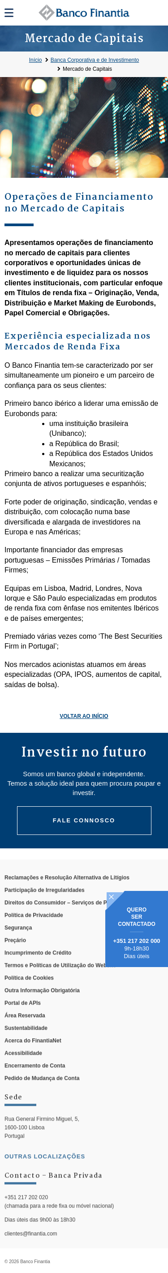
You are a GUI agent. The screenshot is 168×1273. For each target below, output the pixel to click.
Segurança (18, 941)
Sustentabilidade (25, 1041)
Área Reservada (24, 1029)
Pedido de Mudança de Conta (41, 1091)
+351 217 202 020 (26, 1211)
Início (35, 60)
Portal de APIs (22, 1016)
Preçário (15, 953)
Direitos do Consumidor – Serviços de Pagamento (68, 916)
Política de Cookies (29, 991)
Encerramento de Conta (34, 1079)
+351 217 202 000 (136, 941)
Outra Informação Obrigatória (42, 1004)
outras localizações (44, 1170)
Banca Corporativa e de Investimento (95, 60)
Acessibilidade (23, 1066)
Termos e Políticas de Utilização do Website (60, 979)
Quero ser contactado (136, 917)
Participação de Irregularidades (44, 903)
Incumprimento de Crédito (37, 966)
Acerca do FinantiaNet (32, 1054)
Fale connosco (84, 820)
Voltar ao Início (84, 716)
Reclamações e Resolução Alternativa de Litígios (66, 891)
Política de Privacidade (33, 928)
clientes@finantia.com (30, 1247)
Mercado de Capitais (87, 69)
